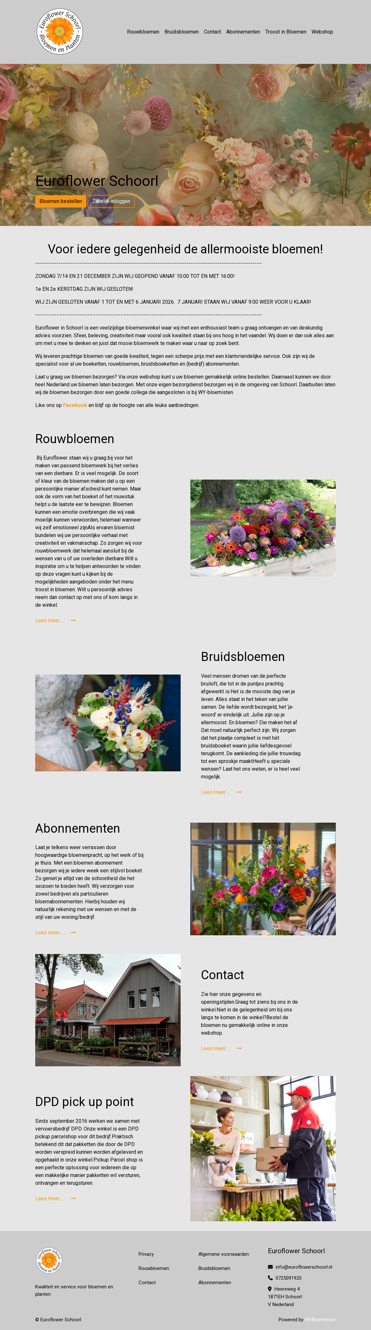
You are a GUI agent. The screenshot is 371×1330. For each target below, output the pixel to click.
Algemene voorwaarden (223, 1254)
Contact (212, 32)
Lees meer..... (55, 620)
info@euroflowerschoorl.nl (300, 1267)
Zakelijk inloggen (111, 201)
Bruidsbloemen (181, 32)
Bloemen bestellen (60, 201)
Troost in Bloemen (285, 32)
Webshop (322, 32)
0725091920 (285, 1278)
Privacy (146, 1254)
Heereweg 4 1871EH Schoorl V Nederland (285, 1296)
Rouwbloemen (143, 32)
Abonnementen (243, 32)
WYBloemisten (320, 1320)
